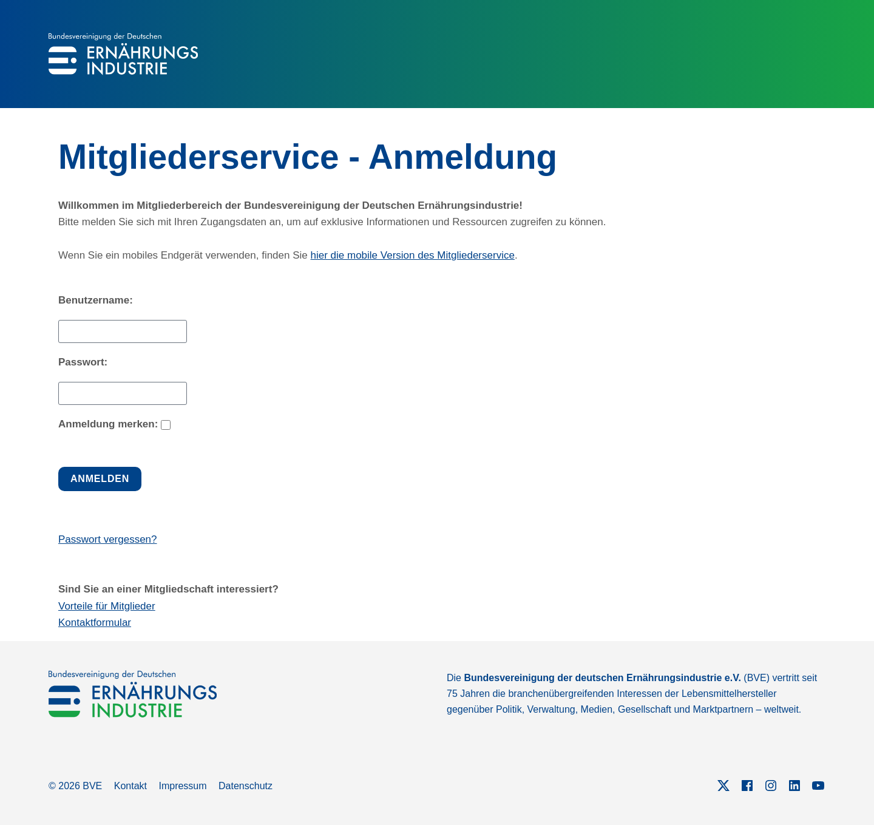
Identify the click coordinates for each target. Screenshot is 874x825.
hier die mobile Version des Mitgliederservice (413, 255)
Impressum (182, 786)
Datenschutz (245, 786)
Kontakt (130, 786)
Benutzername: (95, 300)
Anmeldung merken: (108, 424)
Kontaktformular (94, 622)
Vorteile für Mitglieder (106, 606)
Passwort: (82, 362)
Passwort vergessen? (107, 539)
